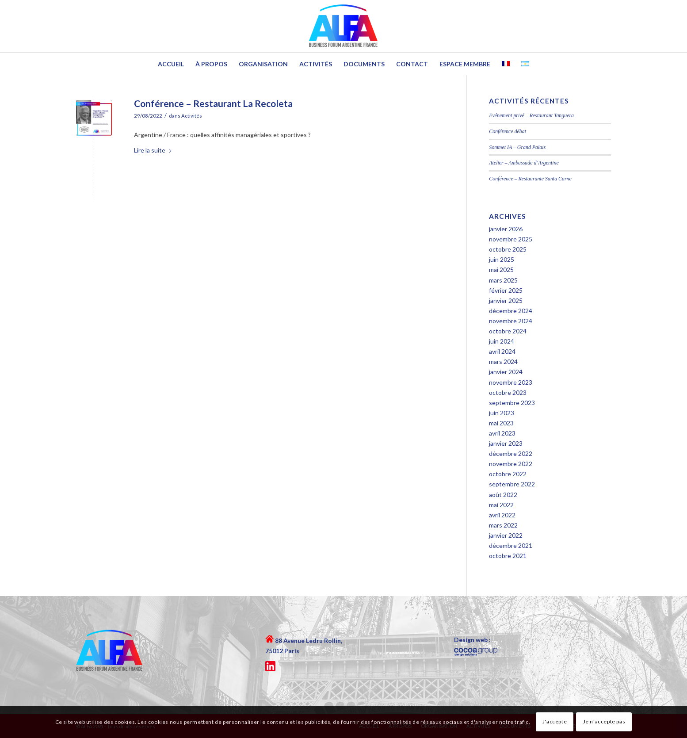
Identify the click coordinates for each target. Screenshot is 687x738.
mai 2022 (501, 505)
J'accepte (554, 721)
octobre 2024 (508, 331)
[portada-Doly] (94, 118)
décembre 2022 (510, 453)
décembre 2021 (510, 545)
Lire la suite (153, 150)
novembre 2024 (510, 321)
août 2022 (503, 494)
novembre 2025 (510, 239)
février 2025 (506, 290)
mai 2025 (501, 269)
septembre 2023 (512, 402)
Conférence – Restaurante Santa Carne (530, 179)
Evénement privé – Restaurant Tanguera (531, 115)
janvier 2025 (506, 300)
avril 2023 (502, 433)
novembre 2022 (510, 463)
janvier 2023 (506, 443)
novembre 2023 (510, 382)
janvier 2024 (506, 371)
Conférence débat (507, 131)
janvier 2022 (506, 535)
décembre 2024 (510, 310)
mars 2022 (503, 525)
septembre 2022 (512, 484)
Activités (191, 116)
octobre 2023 (508, 392)
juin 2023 (501, 413)
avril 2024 (502, 351)
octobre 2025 (508, 249)
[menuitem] (171, 64)
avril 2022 (502, 515)
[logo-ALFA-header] (344, 26)
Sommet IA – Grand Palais (517, 147)
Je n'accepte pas (604, 721)
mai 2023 (501, 423)
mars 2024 (503, 361)
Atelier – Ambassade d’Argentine (524, 163)
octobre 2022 (508, 474)
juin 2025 (501, 259)
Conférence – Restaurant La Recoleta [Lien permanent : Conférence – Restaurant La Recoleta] (213, 103)
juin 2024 (501, 341)
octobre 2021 (508, 555)
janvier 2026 (506, 229)
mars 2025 (503, 280)
